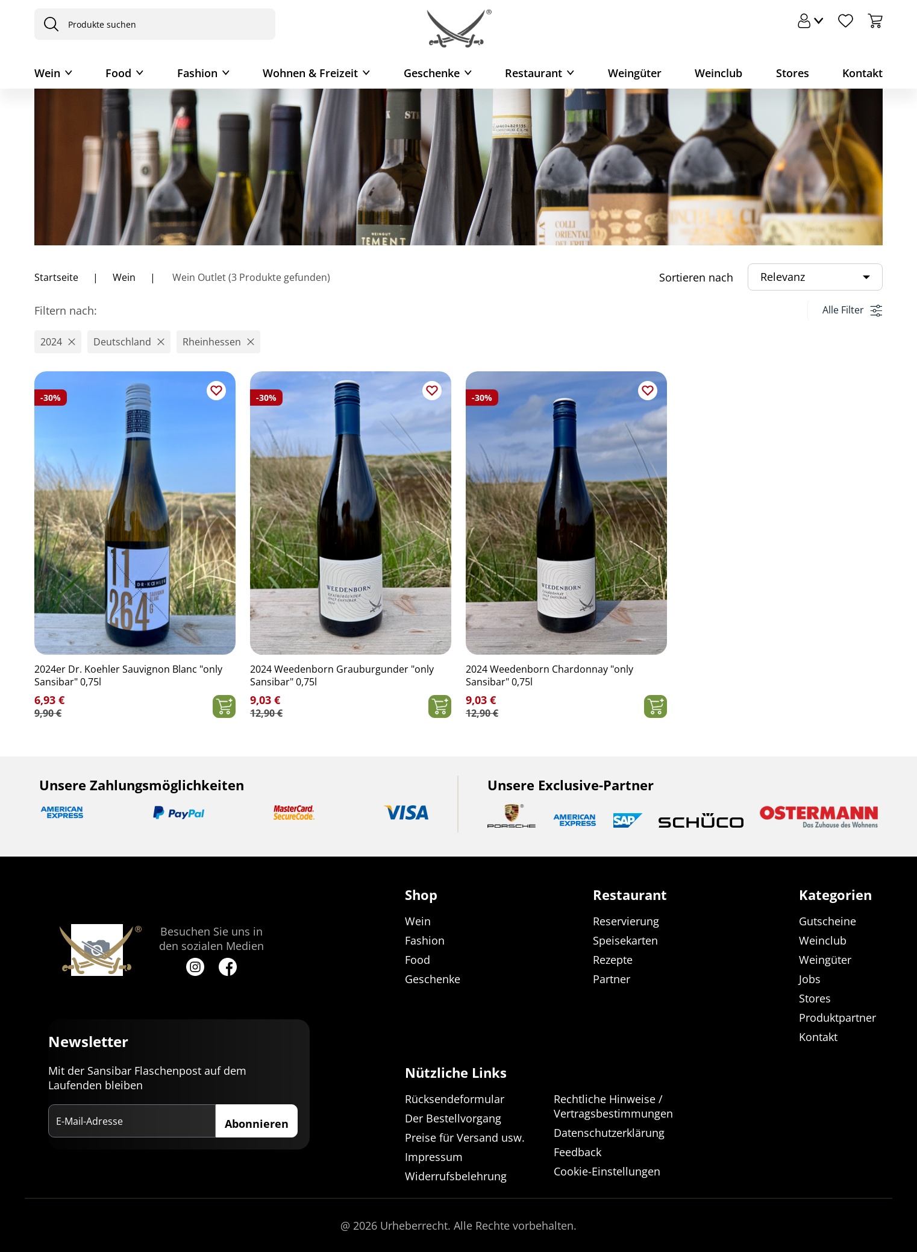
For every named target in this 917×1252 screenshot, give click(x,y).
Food (118, 73)
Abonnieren (257, 1123)
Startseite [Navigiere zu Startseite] (56, 277)
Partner (611, 979)
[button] (57, 341)
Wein (47, 73)
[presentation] (48, 24)
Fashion (197, 73)
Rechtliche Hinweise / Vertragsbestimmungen (613, 1106)
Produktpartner (837, 1017)
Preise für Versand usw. (465, 1137)
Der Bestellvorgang (453, 1118)
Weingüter (635, 73)
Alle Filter (852, 309)
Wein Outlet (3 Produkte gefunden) (250, 277)
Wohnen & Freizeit (310, 73)
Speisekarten (625, 940)
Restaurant (533, 73)
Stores (792, 73)
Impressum (434, 1157)
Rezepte (613, 959)
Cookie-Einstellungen (607, 1171)
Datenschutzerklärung (609, 1132)
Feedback (577, 1152)
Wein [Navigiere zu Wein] (124, 277)
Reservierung (626, 921)
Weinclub (718, 73)
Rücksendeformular (454, 1099)
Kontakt (862, 73)
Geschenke (432, 73)
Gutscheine (827, 921)
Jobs (810, 979)
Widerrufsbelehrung (456, 1176)
